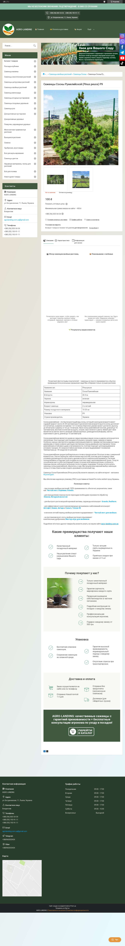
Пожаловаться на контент (57, 910)
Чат (114, 940)
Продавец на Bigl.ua (62, 908)
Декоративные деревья (14, 119)
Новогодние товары (12, 177)
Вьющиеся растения (12, 137)
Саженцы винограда (12, 93)
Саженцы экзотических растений (17, 77)
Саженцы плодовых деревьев (16, 103)
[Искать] (34, 46)
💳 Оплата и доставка (59, 29)
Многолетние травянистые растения (15, 131)
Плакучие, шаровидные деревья (17, 124)
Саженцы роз (9, 108)
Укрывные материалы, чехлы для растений (17, 165)
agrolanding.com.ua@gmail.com (16, 220)
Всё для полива (10, 171)
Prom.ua (73, 906)
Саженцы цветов (11, 158)
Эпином (47, 497)
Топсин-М (76, 508)
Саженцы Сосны (79, 74)
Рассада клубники (11, 66)
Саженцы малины (11, 72)
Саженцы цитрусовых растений (16, 82)
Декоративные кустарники (15, 114)
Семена (7, 143)
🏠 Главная (39, 29)
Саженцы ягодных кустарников (16, 98)
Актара (61, 508)
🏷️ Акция (78, 29)
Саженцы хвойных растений (60, 74)
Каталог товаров (11, 61)
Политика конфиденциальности (78, 910)
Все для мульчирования (14, 153)
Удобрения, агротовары (13, 148)
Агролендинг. (48, 475)
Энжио (54, 508)
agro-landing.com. (108, 524)
